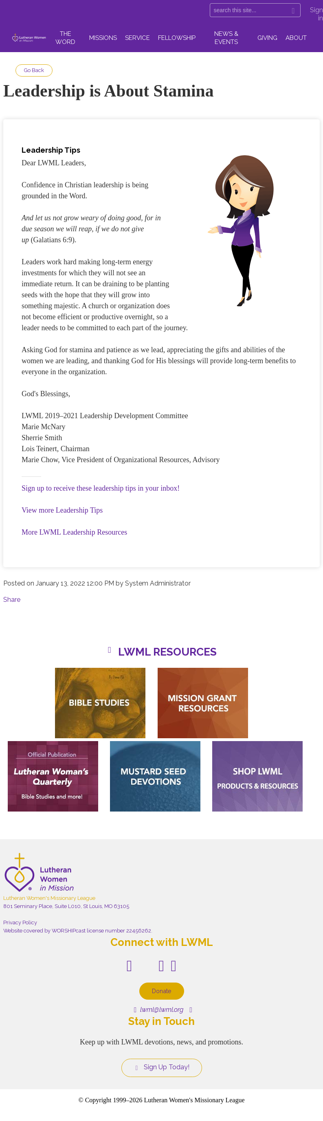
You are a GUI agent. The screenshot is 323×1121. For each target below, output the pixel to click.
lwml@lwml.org (158, 1010)
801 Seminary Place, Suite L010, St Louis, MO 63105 (66, 906)
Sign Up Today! (161, 1067)
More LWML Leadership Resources (74, 532)
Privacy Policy (20, 922)
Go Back (34, 70)
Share (11, 599)
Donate (161, 990)
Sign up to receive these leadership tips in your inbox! (101, 488)
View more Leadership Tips (62, 510)
